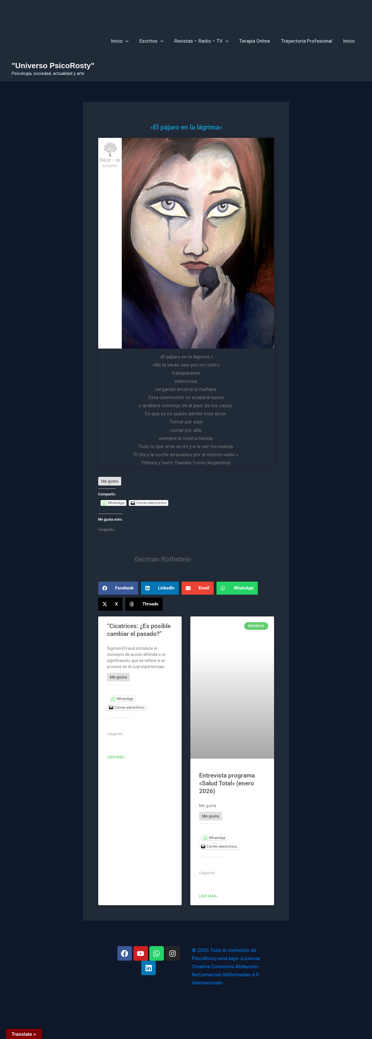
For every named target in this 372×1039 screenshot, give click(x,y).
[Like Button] (109, 481)
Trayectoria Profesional (308, 41)
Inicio (125, 41)
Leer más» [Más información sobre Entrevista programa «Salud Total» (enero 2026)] (208, 896)
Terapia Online (257, 41)
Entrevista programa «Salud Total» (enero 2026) (227, 783)
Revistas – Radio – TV (205, 41)
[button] (118, 588)
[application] (131, 41)
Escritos (156, 41)
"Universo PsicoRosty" (53, 65)
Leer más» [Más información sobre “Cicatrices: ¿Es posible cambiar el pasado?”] (116, 757)
